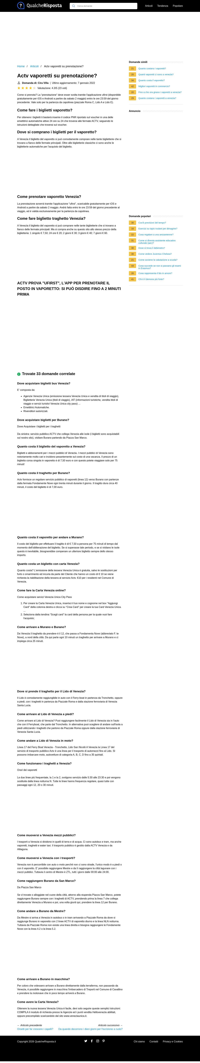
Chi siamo (139, 1041)
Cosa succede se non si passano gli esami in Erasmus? (159, 267)
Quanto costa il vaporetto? (151, 80)
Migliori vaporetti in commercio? (154, 86)
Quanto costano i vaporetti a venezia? (157, 98)
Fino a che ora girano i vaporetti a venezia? (160, 92)
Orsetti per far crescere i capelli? (35, 1029)
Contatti (154, 1041)
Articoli (149, 6)
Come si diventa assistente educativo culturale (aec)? (157, 241)
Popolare (178, 6)
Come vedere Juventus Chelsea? (155, 254)
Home (21, 66)
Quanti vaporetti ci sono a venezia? (156, 74)
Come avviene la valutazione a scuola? (158, 260)
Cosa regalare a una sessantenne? (155, 234)
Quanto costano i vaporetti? (152, 68)
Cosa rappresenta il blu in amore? (155, 273)
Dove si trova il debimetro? (151, 248)
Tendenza (162, 6)
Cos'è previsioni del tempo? (152, 222)
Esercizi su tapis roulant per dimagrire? (157, 228)
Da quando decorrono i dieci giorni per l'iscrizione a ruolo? (90, 1029)
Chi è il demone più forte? (151, 279)
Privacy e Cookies (173, 1041)
